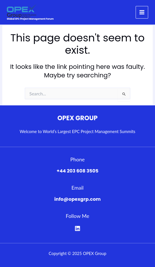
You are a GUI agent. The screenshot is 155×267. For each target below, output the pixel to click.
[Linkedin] (77, 228)
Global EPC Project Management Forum (30, 19)
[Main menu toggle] (142, 12)
